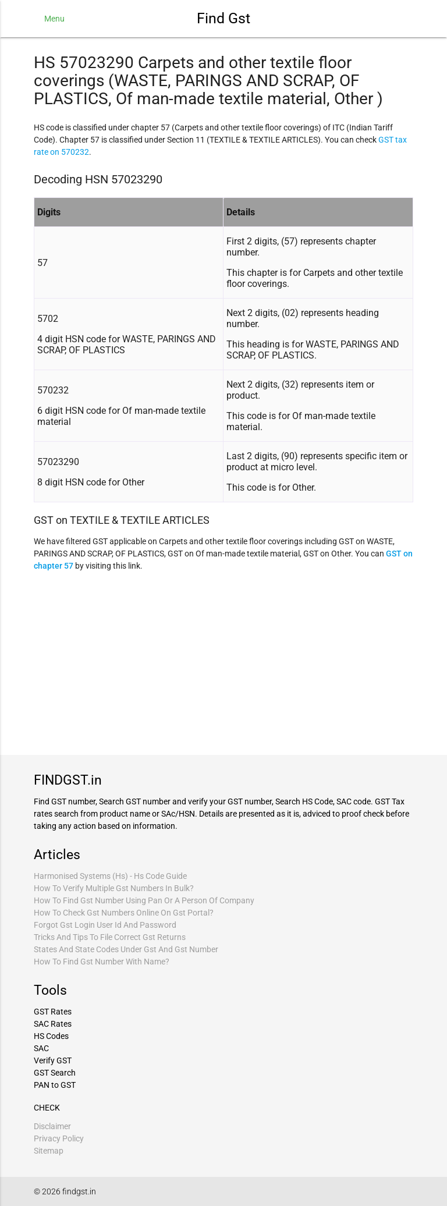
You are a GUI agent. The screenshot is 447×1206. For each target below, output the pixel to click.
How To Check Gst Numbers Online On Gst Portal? (124, 912)
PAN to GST (55, 1085)
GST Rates (53, 1011)
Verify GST (53, 1060)
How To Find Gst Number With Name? (101, 961)
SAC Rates (53, 1023)
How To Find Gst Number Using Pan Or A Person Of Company (144, 900)
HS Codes (51, 1036)
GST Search (55, 1072)
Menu (54, 18)
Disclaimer (52, 1126)
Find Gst (223, 18)
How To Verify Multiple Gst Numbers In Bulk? (114, 888)
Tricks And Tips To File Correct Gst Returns (110, 937)
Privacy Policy (59, 1138)
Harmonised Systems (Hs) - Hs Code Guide (110, 876)
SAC (41, 1048)
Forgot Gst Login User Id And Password (105, 925)
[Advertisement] (223, 661)
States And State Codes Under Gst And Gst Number (126, 949)
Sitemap (48, 1150)
